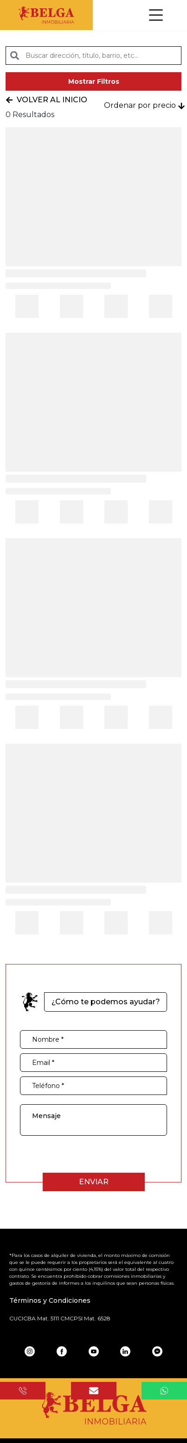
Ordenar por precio (144, 105)
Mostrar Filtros (93, 81)
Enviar (94, 1181)
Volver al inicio (46, 99)
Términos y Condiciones (49, 1300)
